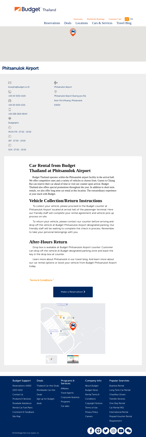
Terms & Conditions (41, 280)
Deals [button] (67, 23)
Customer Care (115, 19)
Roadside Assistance (22, 403)
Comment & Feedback (23, 412)
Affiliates (65, 389)
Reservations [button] (52, 23)
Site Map (17, 416)
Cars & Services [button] (102, 23)
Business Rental (116, 386)
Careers (89, 416)
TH (131, 19)
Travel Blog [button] (124, 23)
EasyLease (78, 19)
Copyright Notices (93, 403)
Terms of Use (91, 408)
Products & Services (22, 399)
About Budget (91, 386)
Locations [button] (82, 23)
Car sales (65, 406)
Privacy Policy (91, 412)
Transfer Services (117, 399)
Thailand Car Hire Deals (48, 386)
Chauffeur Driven (117, 395)
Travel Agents (67, 393)
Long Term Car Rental (119, 390)
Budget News (91, 390)
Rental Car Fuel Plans (22, 408)
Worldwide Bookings (96, 19)
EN (126, 19)
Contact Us (18, 395)
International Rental (118, 412)
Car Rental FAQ (116, 408)
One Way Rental (117, 403)
